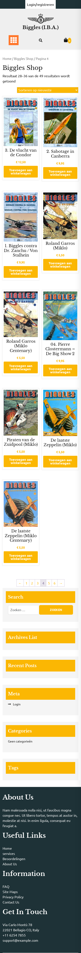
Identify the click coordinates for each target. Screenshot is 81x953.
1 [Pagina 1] (26, 583)
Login (17, 704)
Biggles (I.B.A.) (40, 27)
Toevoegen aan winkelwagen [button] (20, 171)
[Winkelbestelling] (47, 90)
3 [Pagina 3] (38, 583)
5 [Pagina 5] (49, 583)
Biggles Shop (23, 58)
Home (7, 58)
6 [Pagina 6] (55, 583)
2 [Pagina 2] (32, 583)
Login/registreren (40, 4)
